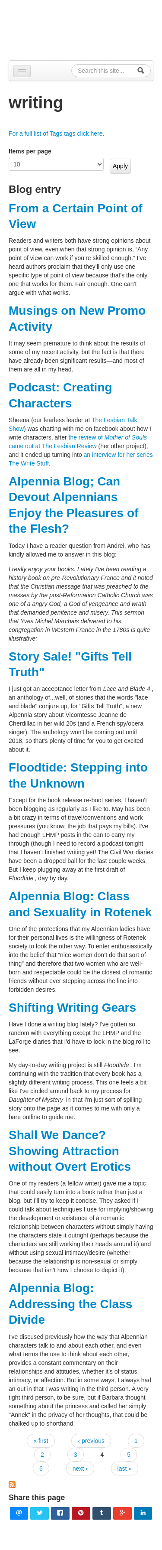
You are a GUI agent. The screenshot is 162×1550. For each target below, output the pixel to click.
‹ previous (91, 1440)
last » (125, 1468)
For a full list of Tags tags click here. (57, 133)
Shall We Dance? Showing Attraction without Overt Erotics (70, 1150)
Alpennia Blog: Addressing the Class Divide (70, 1303)
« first (40, 1440)
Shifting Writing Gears (72, 1007)
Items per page (30, 151)
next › (80, 1468)
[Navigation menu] (22, 71)
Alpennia (85, 28)
